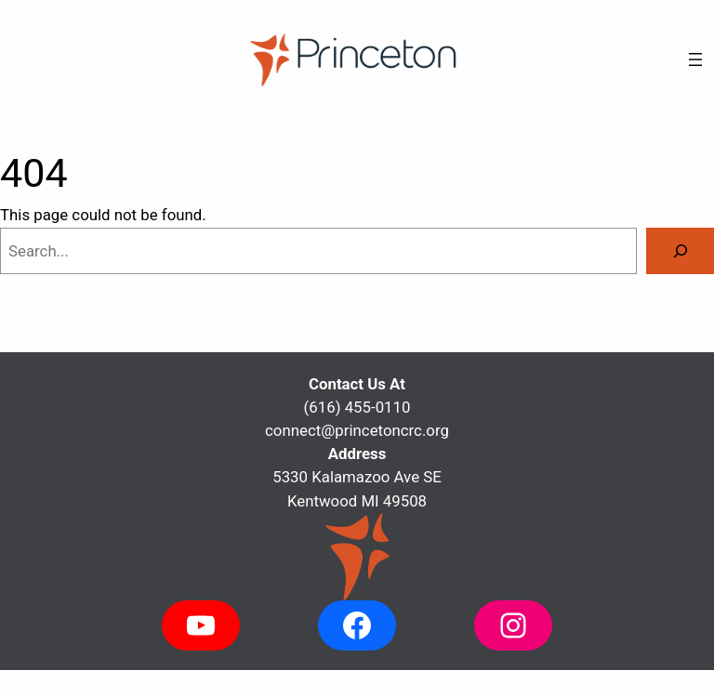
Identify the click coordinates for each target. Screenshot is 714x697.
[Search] (680, 251)
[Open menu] (695, 59)
